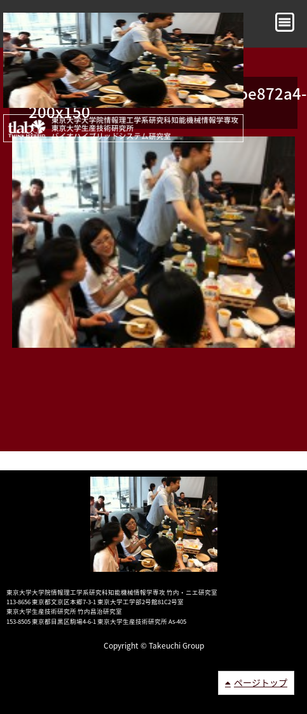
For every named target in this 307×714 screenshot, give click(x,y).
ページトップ (260, 682)
